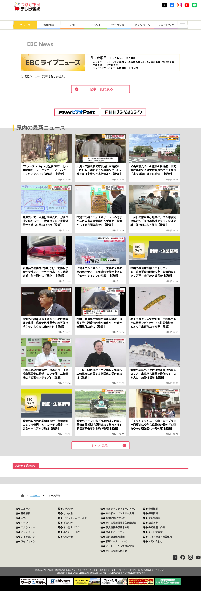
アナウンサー (119, 25)
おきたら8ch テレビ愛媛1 (27, 6)
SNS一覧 (68, 536)
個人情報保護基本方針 (117, 527)
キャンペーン (143, 25)
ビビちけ (68, 522)
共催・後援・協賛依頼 (160, 536)
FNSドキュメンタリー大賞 (120, 513)
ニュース (25, 25)
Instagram (179, 5)
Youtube (186, 5)
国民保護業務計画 (115, 536)
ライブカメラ (28, 541)
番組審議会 (154, 518)
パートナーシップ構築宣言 (120, 546)
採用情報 (153, 513)
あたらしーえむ (71, 532)
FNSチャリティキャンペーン (121, 508)
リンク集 (68, 513)
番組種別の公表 (156, 527)
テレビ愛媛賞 (155, 532)
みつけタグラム (71, 527)
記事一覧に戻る (101, 89)
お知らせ (68, 508)
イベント (95, 25)
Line (194, 5)
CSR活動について (115, 518)
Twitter (164, 5)
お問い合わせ (155, 541)
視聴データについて (116, 541)
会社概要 (153, 508)
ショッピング (166, 25)
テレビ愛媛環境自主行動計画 (121, 522)
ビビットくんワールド (75, 518)
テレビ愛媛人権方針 (116, 550)
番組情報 (48, 25)
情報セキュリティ (115, 532)
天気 (72, 25)
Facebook (172, 5)
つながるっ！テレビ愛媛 (100, 564)
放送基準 (153, 522)
